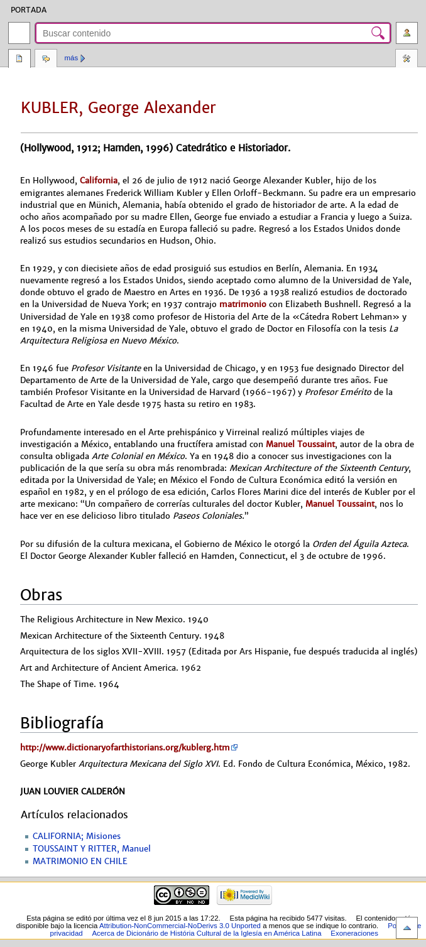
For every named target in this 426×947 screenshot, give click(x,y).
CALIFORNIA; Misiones (77, 836)
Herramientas (406, 60)
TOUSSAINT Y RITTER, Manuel (92, 849)
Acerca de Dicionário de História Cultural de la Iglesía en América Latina (206, 933)
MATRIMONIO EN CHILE (80, 862)
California (98, 180)
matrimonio (242, 304)
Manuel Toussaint (300, 444)
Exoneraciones (354, 933)
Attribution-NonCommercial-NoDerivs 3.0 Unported (180, 925)
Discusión (46, 60)
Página (19, 60)
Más (72, 58)
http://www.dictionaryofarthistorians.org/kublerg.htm (125, 747)
